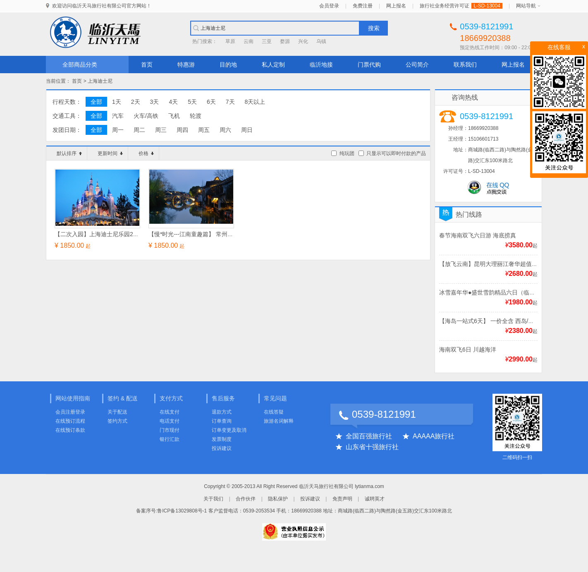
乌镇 (321, 41)
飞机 (174, 115)
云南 (248, 41)
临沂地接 (321, 64)
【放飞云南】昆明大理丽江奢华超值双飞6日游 (498, 264)
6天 (211, 101)
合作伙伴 (246, 499)
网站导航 (526, 6)
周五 (204, 130)
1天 (116, 101)
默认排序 (69, 153)
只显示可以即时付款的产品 (396, 153)
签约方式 (117, 421)
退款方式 (222, 412)
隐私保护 (278, 499)
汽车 (118, 115)
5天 (192, 101)
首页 (147, 64)
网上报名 (396, 6)
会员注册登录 (70, 412)
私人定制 (273, 64)
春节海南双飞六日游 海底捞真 (477, 235)
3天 (154, 101)
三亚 (267, 41)
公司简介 (417, 64)
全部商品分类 (79, 64)
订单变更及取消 (229, 430)
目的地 (228, 64)
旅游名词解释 (279, 421)
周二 (139, 130)
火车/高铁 (146, 115)
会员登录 (329, 6)
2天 (135, 101)
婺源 (285, 41)
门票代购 (369, 64)
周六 (225, 130)
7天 (230, 101)
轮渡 (195, 115)
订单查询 (222, 421)
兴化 (303, 41)
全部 (96, 101)
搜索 (374, 28)
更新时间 (110, 153)
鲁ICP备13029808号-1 (182, 511)
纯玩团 (346, 153)
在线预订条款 (70, 430)
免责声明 (342, 499)
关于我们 (213, 499)
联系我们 (465, 64)
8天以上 (255, 101)
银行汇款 (169, 439)
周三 (161, 130)
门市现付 (169, 430)
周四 (182, 130)
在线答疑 (274, 412)
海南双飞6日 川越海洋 (467, 349)
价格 (146, 153)
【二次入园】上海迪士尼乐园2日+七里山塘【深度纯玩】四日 (133, 234)
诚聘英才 (375, 499)
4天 (173, 101)
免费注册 (363, 6)
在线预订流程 (70, 421)
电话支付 (169, 421)
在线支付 (169, 412)
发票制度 (222, 439)
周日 (247, 130)
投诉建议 (222, 448)
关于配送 (117, 412)
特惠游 (186, 64)
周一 (118, 130)
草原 (230, 41)
